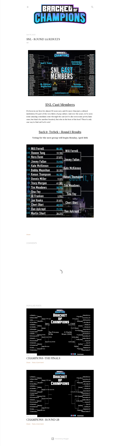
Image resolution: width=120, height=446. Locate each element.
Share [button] (28, 234)
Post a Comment (38, 362)
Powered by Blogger (60, 438)
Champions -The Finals (43, 358)
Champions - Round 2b (42, 419)
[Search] (92, 6)
